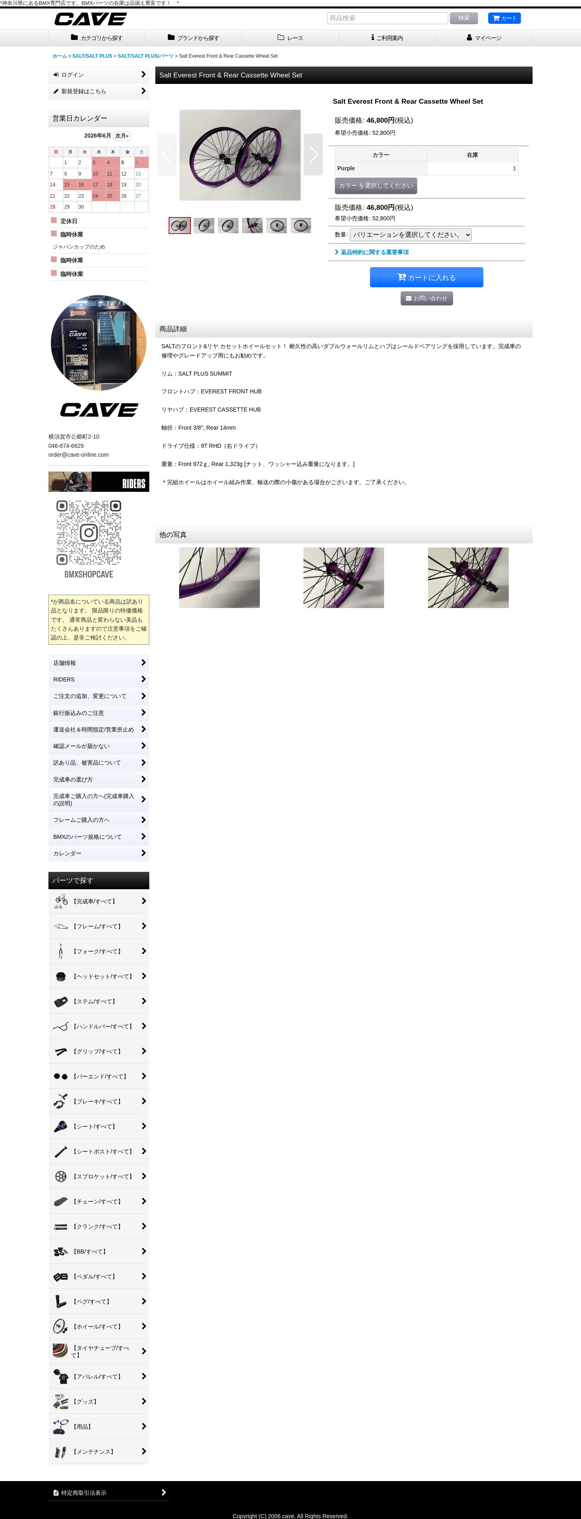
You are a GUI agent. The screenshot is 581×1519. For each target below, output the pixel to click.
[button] (166, 155)
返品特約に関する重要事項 (372, 252)
